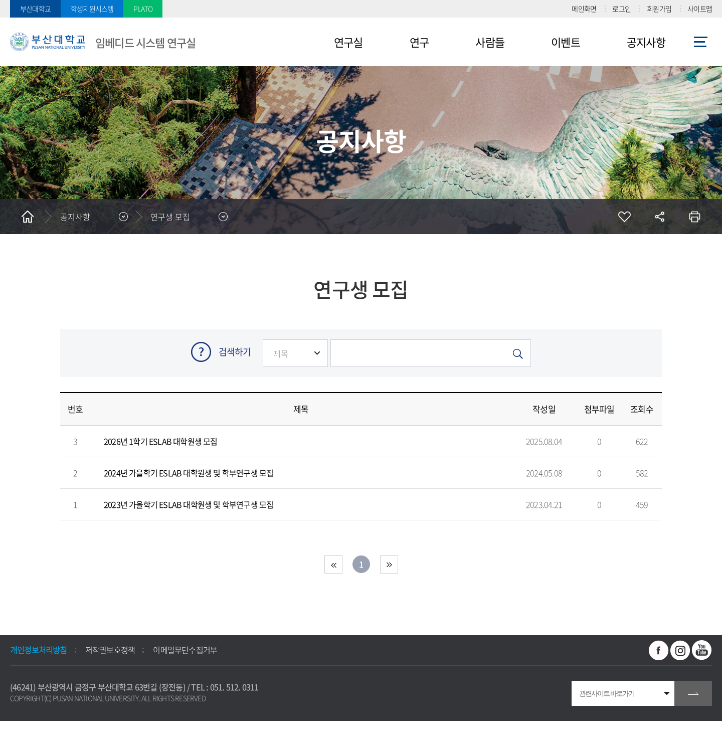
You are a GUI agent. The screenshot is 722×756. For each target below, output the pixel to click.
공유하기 (659, 216)
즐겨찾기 (624, 216)
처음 (333, 564)
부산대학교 (35, 9)
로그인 (621, 9)
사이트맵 (699, 9)
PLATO (142, 9)
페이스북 (659, 650)
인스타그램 (680, 650)
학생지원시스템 (92, 9)
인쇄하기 (694, 216)
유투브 (702, 650)
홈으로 (27, 216)
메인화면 (584, 9)
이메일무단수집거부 (185, 650)
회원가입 (659, 9)
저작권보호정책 (110, 650)
